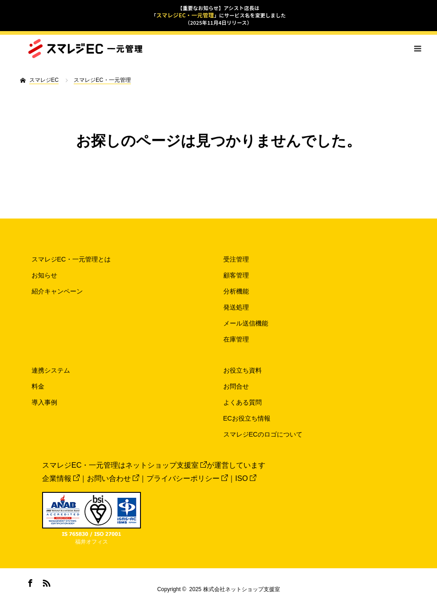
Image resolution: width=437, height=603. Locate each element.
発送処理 (236, 307)
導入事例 (44, 402)
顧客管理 (236, 275)
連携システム (51, 370)
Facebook (29, 581)
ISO (245, 478)
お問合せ (236, 386)
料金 (38, 386)
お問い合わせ (113, 478)
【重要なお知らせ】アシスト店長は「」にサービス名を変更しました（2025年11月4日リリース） (218, 15)
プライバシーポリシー (187, 478)
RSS (45, 581)
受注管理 (236, 259)
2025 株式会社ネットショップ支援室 (234, 589)
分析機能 (236, 291)
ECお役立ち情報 (246, 418)
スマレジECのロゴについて (262, 434)
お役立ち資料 (242, 370)
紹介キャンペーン (57, 291)
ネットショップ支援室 (166, 465)
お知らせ (44, 275)
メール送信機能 (245, 323)
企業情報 (61, 478)
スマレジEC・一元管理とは (71, 259)
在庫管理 (236, 339)
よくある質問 (242, 402)
